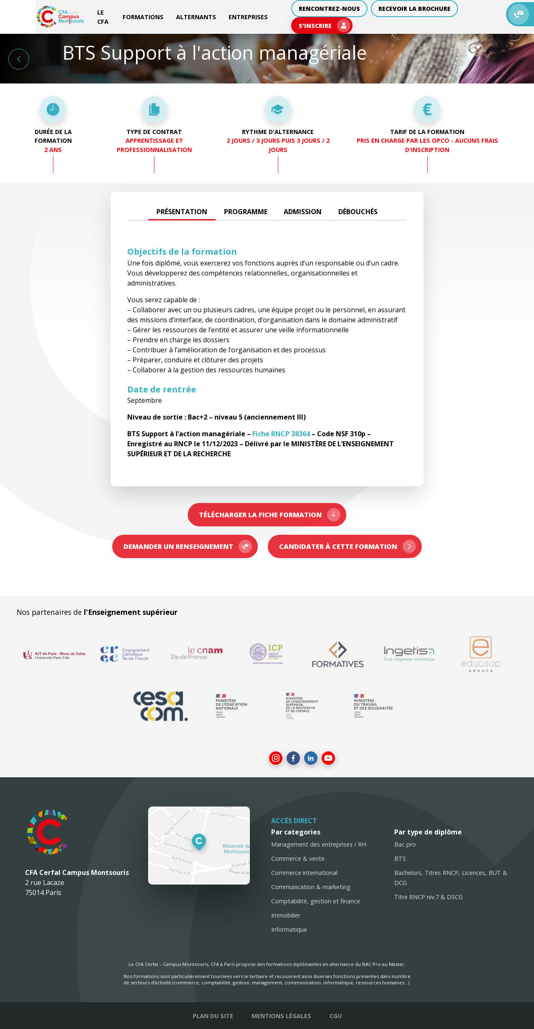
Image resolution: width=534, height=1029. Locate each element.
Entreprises (224, 15)
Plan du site (213, 1016)
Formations (119, 15)
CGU (336, 1016)
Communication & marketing (310, 887)
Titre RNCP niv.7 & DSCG (428, 897)
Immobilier (285, 915)
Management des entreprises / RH (318, 844)
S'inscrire (478, 15)
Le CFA (77, 15)
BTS (400, 858)
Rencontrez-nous (311, 15)
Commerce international (304, 873)
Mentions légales (281, 1016)
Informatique (289, 929)
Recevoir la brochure (397, 15)
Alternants (173, 15)
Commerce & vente (298, 858)
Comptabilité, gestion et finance (315, 901)
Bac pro (405, 844)
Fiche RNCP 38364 (281, 433)
